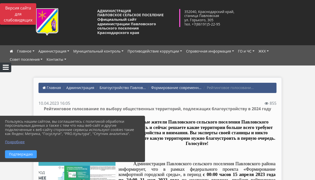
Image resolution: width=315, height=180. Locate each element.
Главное (24, 51)
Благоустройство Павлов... (123, 87)
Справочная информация (208, 51)
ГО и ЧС (245, 51)
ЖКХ (262, 51)
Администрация (52, 51)
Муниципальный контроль (96, 51)
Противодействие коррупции (153, 51)
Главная (51, 87)
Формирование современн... (176, 87)
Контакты (54, 59)
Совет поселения (25, 59)
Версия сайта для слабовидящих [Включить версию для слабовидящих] (18, 14)
